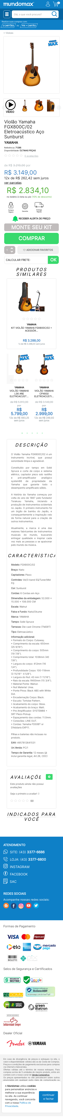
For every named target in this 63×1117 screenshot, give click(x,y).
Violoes (9, 33)
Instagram (20, 867)
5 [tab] (40, 433)
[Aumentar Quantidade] (12, 248)
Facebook (19, 874)
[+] (49, 777)
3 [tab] (30, 433)
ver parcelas (13, 182)
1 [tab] (20, 433)
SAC (13, 882)
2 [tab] (25, 433)
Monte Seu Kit (31, 227)
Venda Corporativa (40, 1075)
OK (53, 259)
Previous (4, 107)
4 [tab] (35, 433)
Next (59, 107)
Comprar (31, 238)
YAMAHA (11, 143)
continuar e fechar (48, 1096)
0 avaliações (31, 155)
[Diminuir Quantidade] (12, 252)
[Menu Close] (6, 14)
